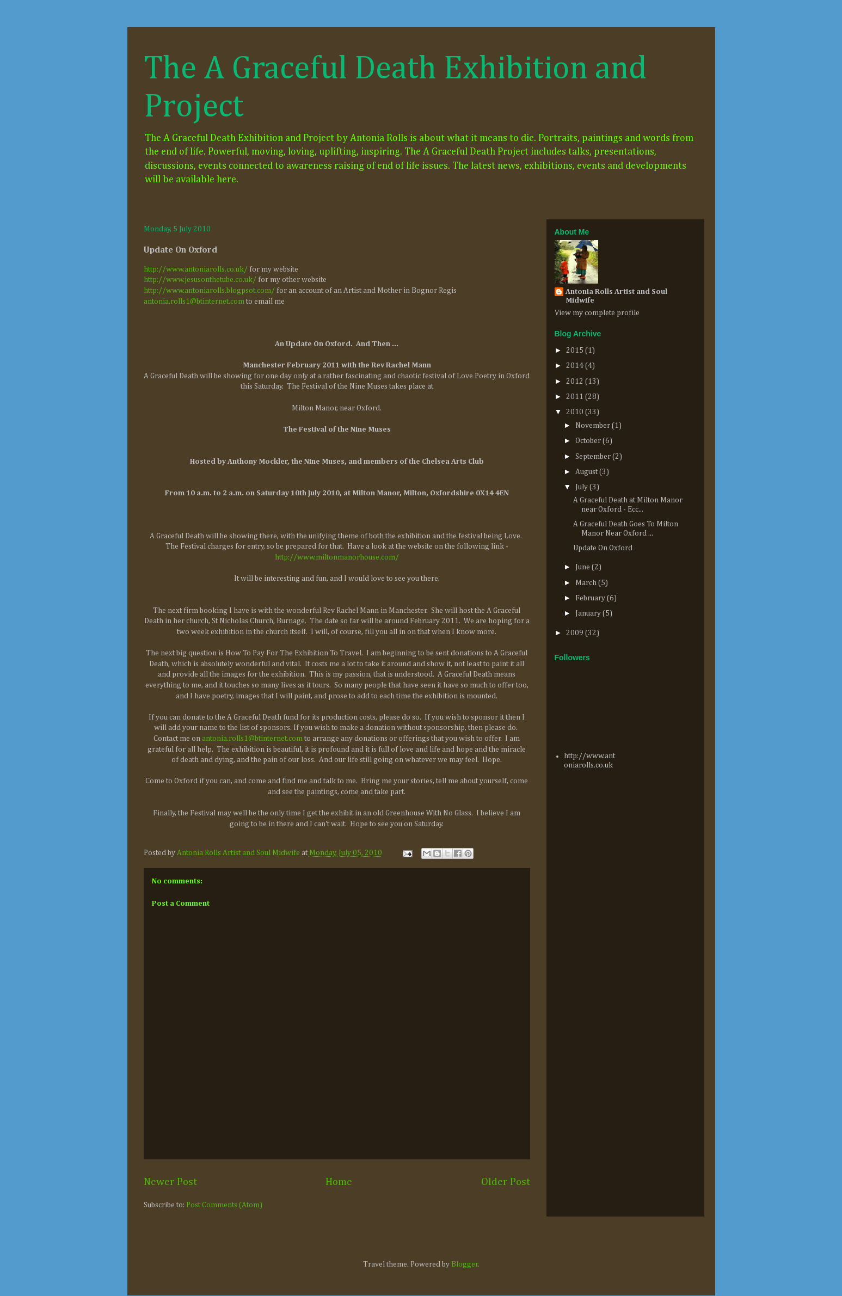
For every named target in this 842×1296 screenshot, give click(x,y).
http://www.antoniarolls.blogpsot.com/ (209, 290)
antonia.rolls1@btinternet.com (194, 301)
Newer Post (170, 1182)
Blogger (464, 1264)
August (587, 472)
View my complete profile (597, 313)
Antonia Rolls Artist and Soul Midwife (616, 296)
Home (338, 1182)
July (582, 487)
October (589, 441)
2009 (575, 633)
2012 (575, 381)
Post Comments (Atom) (224, 1205)
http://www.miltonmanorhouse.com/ (337, 557)
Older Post (505, 1182)
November (593, 425)
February (591, 598)
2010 (575, 412)
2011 (575, 397)
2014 (575, 366)
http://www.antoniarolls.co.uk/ (196, 269)
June (583, 567)
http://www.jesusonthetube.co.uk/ (200, 280)
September (593, 456)
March (586, 583)
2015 (575, 350)
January (589, 613)
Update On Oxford (602, 548)
